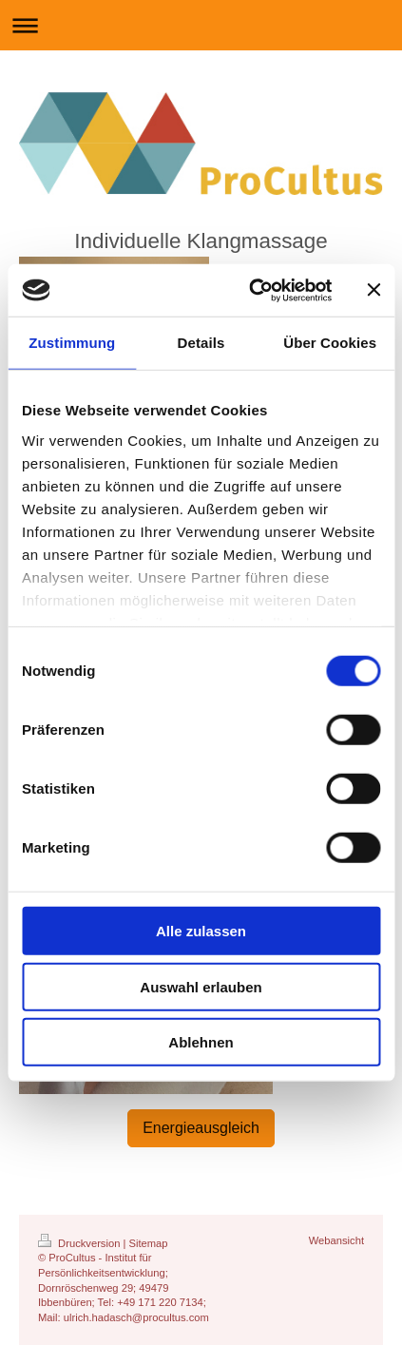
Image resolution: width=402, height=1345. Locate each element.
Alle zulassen (201, 931)
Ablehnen (200, 1042)
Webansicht (336, 1240)
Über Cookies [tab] (329, 343)
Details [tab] (201, 343)
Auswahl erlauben (200, 986)
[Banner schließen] (373, 290)
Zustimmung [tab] (72, 343)
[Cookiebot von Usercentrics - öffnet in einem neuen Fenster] (251, 290)
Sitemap (148, 1243)
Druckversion (81, 1243)
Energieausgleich (201, 1128)
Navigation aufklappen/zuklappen (201, 25)
